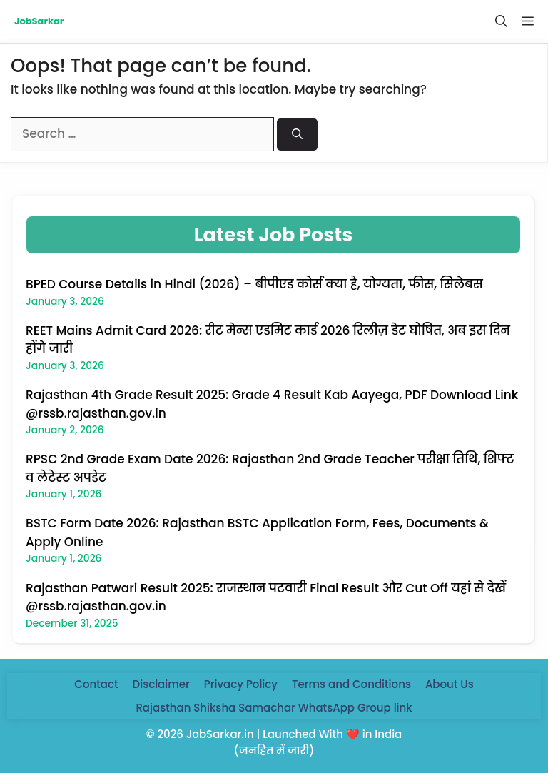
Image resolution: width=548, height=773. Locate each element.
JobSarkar (39, 21)
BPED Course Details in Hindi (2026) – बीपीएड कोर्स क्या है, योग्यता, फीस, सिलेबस (254, 284)
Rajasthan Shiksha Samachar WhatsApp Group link (274, 707)
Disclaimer (161, 684)
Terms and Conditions (351, 684)
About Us (449, 684)
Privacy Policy (241, 684)
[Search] (297, 134)
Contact (96, 684)
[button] (501, 21)
